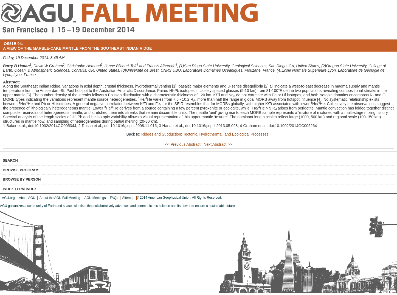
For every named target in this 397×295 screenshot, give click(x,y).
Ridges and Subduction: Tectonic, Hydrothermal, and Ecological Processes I (206, 134)
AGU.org (8, 198)
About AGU (27, 198)
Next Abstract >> (218, 144)
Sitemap (128, 198)
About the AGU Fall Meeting (60, 198)
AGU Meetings (95, 198)
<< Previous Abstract (182, 144)
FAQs (114, 198)
